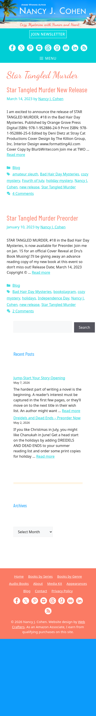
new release (29, 187)
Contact (41, 591)
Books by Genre (69, 576)
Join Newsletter (48, 34)
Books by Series (40, 576)
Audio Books (19, 583)
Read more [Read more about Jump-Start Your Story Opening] (71, 410)
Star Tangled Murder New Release (47, 89)
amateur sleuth (25, 174)
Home (19, 576)
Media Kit (54, 583)
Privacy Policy (62, 591)
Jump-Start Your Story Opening (39, 377)
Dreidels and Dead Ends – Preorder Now (47, 417)
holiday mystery (59, 180)
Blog (16, 167)
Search (84, 327)
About (38, 583)
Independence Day (53, 298)
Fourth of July (33, 180)
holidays (29, 298)
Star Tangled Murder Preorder (42, 217)
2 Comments (23, 311)
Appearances (76, 583)
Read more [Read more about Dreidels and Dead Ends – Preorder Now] (45, 456)
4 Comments (23, 193)
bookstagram (64, 291)
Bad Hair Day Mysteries (59, 174)
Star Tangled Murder (58, 187)
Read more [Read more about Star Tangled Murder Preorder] (41, 272)
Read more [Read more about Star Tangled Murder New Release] (16, 154)
